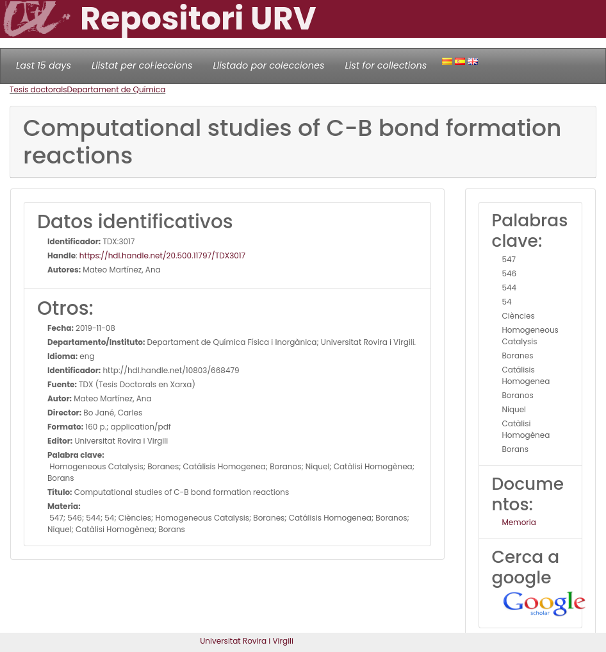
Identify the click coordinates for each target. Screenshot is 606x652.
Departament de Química (116, 89)
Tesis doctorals (38, 89)
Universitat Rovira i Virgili (246, 640)
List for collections (386, 65)
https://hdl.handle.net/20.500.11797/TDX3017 (162, 255)
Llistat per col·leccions (142, 65)
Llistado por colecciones (269, 65)
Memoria (519, 522)
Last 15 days (43, 65)
